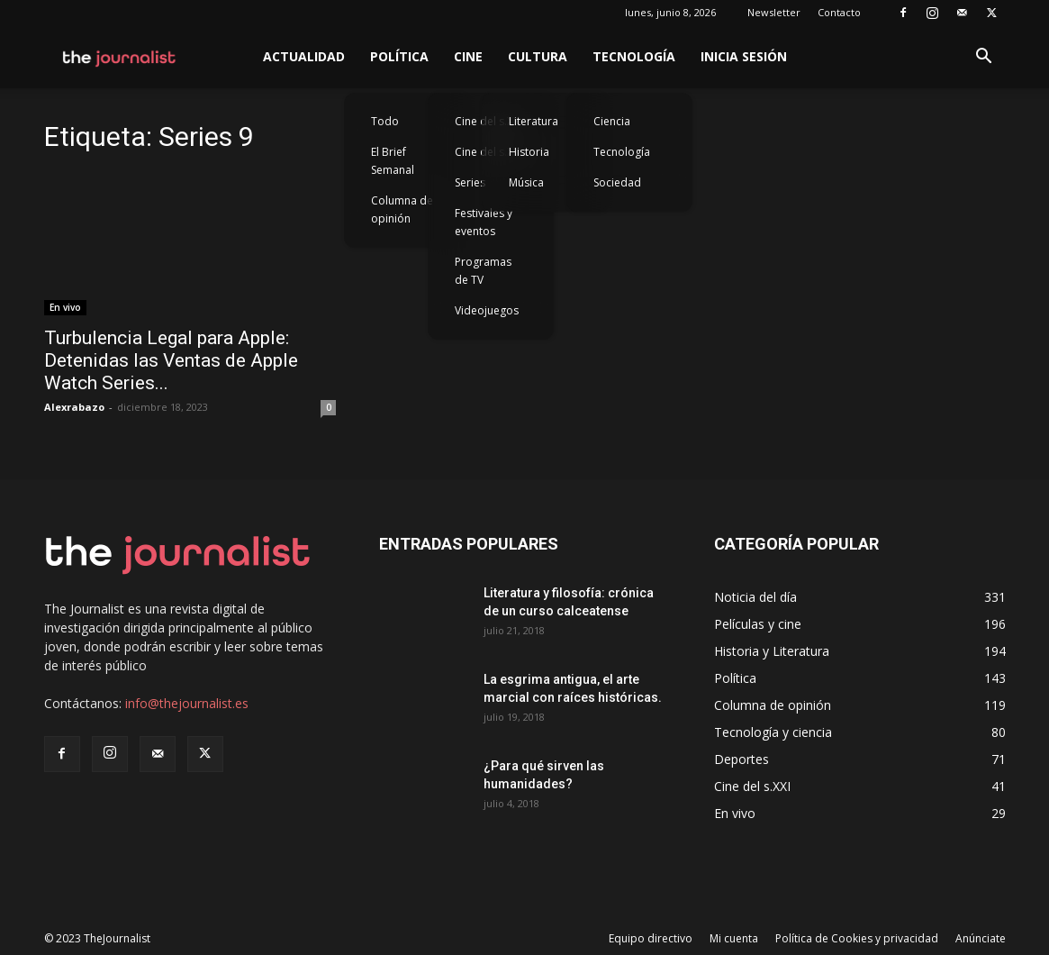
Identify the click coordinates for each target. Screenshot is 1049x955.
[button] (984, 58)
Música (526, 182)
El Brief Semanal (392, 160)
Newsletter (773, 12)
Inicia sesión (744, 56)
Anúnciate (980, 938)
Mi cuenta (734, 938)
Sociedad (617, 182)
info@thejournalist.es (187, 703)
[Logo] (120, 56)
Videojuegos (487, 310)
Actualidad (304, 56)
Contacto (839, 12)
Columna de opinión (402, 209)
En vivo (65, 307)
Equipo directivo (650, 938)
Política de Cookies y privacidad (856, 938)
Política (399, 56)
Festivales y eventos (483, 222)
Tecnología (633, 56)
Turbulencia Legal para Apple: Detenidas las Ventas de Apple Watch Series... (171, 360)
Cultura (537, 56)
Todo (385, 121)
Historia (529, 151)
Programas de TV (483, 270)
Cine (468, 56)
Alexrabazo (74, 407)
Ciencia (611, 121)
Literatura (533, 121)
